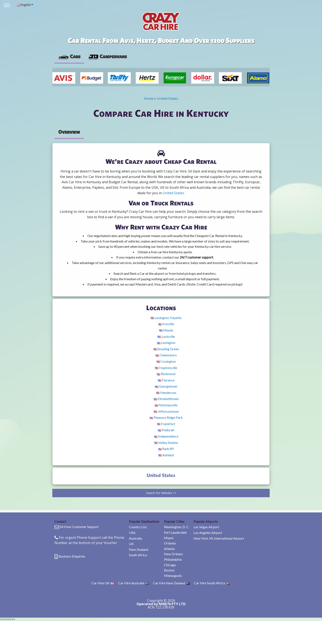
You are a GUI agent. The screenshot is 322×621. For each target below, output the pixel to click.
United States (167, 98)
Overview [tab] (69, 132)
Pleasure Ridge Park (166, 417)
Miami (168, 538)
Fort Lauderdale (175, 532)
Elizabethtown (166, 399)
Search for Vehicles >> (161, 493)
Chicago (170, 565)
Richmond (166, 374)
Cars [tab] (69, 56)
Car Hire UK (103, 583)
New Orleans (173, 554)
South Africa (138, 555)
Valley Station (166, 442)
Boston (169, 570)
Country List (138, 527)
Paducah (166, 430)
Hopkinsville (166, 368)
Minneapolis (173, 576)
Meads (166, 330)
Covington (166, 361)
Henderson (166, 393)
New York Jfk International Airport (218, 538)
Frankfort (166, 424)
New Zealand (138, 549)
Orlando (170, 543)
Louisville (166, 336)
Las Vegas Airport (206, 527)
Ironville (166, 324)
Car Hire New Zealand (171, 583)
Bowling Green (166, 349)
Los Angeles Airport (207, 533)
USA (132, 533)
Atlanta (169, 549)
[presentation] (107, 56)
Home (148, 98)
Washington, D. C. (176, 527)
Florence (166, 380)
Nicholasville (166, 405)
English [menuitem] (23, 5)
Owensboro (166, 355)
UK (131, 544)
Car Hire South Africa (211, 583)
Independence (166, 436)
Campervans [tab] (107, 56)
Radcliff (166, 449)
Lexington (166, 343)
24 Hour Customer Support (79, 527)
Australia (135, 538)
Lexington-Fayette (166, 318)
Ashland (166, 455)
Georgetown (166, 386)
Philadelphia (173, 559)
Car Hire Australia (133, 583)
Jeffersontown (166, 411)
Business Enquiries (72, 556)
